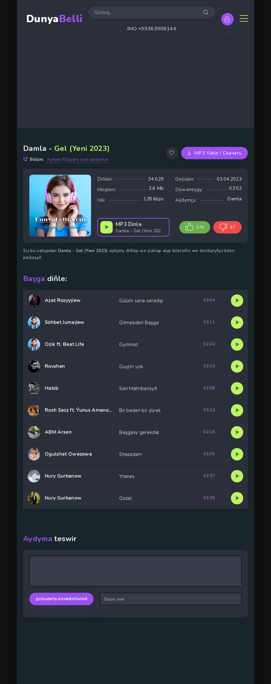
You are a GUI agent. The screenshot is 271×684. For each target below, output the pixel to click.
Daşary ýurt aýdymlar (86, 159)
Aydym (54, 159)
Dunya (54, 19)
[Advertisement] (135, 84)
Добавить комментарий (61, 598)
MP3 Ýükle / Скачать (214, 153)
